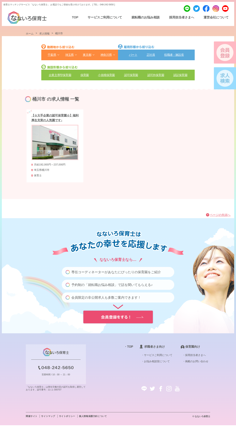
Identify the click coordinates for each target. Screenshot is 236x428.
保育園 (84, 76)
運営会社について (216, 17)
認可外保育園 (155, 76)
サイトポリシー (67, 419)
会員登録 (225, 52)
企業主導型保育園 (60, 76)
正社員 (151, 55)
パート (133, 55)
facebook (206, 8)
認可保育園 (131, 76)
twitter (196, 8)
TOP (75, 17)
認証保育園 (180, 76)
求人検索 (225, 78)
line (187, 8)
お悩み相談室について (157, 364)
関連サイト (31, 419)
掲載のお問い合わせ (196, 364)
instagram (215, 8)
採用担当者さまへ (181, 17)
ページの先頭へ (220, 217)
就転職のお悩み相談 (145, 17)
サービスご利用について (105, 17)
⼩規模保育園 (106, 76)
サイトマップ (48, 419)
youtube (225, 8)
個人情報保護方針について (93, 419)
